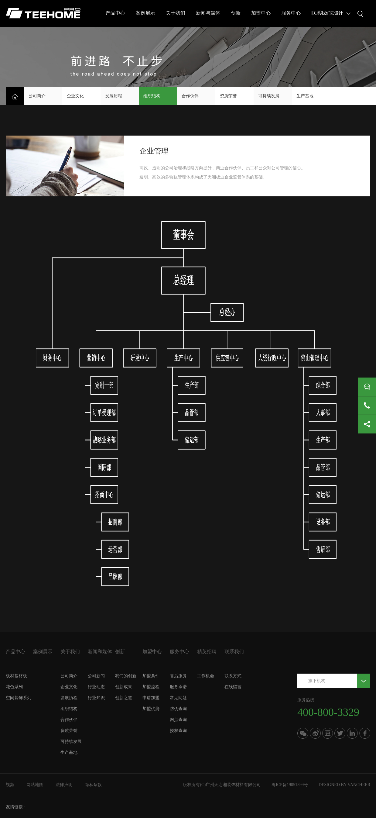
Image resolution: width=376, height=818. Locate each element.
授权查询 (178, 730)
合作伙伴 (190, 96)
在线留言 (232, 687)
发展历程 (113, 96)
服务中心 (291, 13)
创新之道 (123, 697)
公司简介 (37, 96)
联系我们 (321, 13)
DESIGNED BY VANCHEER (344, 784)
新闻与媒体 (208, 13)
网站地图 (34, 784)
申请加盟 (150, 697)
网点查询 (178, 719)
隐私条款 (93, 784)
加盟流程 (150, 687)
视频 (10, 784)
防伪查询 (178, 708)
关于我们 (175, 13)
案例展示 (145, 13)
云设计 (336, 13)
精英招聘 (207, 651)
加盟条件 (150, 676)
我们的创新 (125, 676)
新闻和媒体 (100, 651)
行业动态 (96, 687)
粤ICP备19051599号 (290, 784)
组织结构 (151, 96)
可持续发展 (268, 96)
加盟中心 (261, 13)
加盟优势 (150, 708)
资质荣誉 (228, 96)
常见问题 (178, 697)
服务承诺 (178, 687)
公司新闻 (96, 676)
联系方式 (232, 676)
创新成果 (123, 687)
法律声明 (64, 784)
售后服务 (178, 676)
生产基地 (304, 96)
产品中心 (115, 13)
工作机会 (205, 676)
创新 (236, 13)
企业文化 (75, 96)
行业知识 (96, 697)
